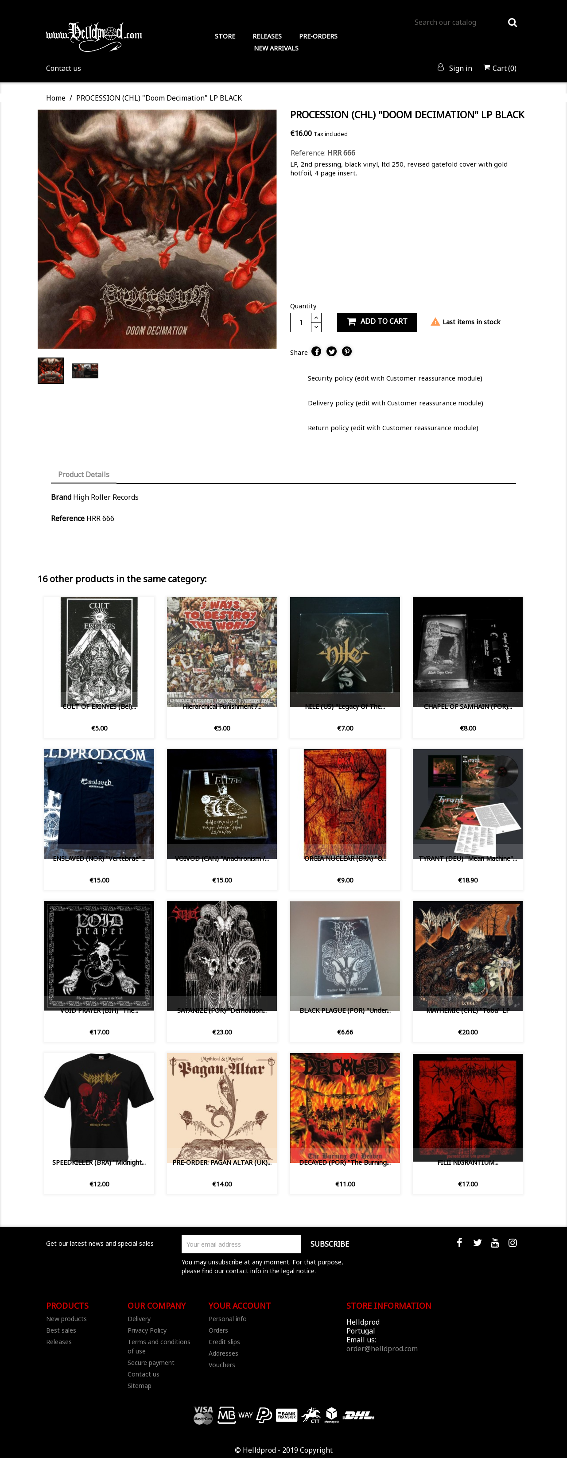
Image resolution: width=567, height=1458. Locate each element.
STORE (225, 36)
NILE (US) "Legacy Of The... (345, 706)
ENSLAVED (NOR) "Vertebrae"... (99, 858)
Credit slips (224, 1341)
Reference (68, 518)
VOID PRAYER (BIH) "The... (99, 1010)
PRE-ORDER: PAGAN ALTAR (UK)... (222, 1162)
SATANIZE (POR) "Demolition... (222, 1010)
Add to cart (377, 321)
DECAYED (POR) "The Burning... (345, 1162)
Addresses (223, 1353)
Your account (240, 1305)
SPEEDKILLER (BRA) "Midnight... (99, 1162)
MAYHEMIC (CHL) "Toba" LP (468, 1010)
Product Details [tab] (83, 474)
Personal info (228, 1318)
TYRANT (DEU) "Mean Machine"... (468, 858)
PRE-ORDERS (318, 36)
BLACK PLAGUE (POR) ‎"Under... (345, 1010)
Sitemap (139, 1385)
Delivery (139, 1318)
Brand (61, 497)
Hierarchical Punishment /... (222, 706)
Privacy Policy (147, 1330)
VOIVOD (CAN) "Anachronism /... (222, 858)
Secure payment (151, 1362)
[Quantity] (300, 322)
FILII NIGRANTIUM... (467, 1162)
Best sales (61, 1330)
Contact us (63, 68)
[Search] (465, 22)
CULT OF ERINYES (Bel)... (99, 706)
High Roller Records (106, 497)
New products (66, 1318)
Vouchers (222, 1365)
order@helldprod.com (382, 1348)
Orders (218, 1330)
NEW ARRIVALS (276, 48)
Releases (59, 1341)
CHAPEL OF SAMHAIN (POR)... (468, 706)
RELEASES (267, 36)
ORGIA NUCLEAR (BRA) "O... (345, 858)
